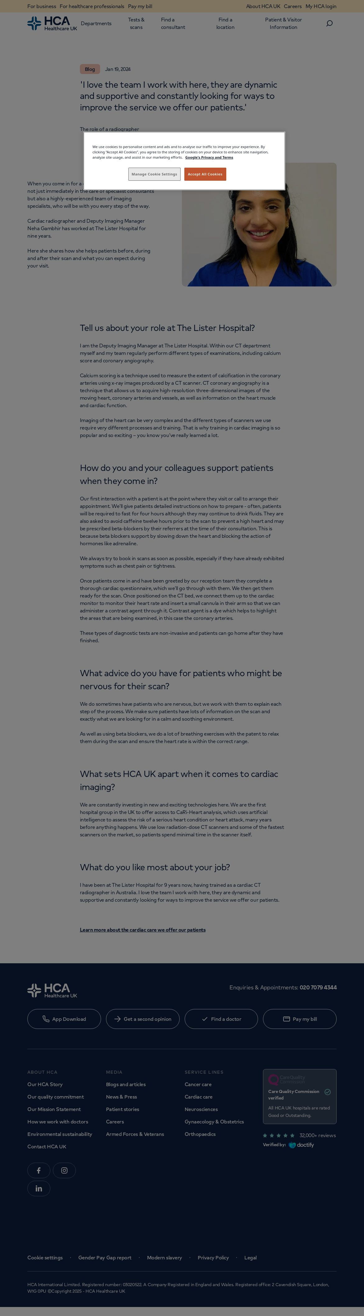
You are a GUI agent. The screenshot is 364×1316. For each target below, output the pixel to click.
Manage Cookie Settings (154, 174)
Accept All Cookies (205, 174)
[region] (184, 161)
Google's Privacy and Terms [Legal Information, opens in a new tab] (209, 157)
